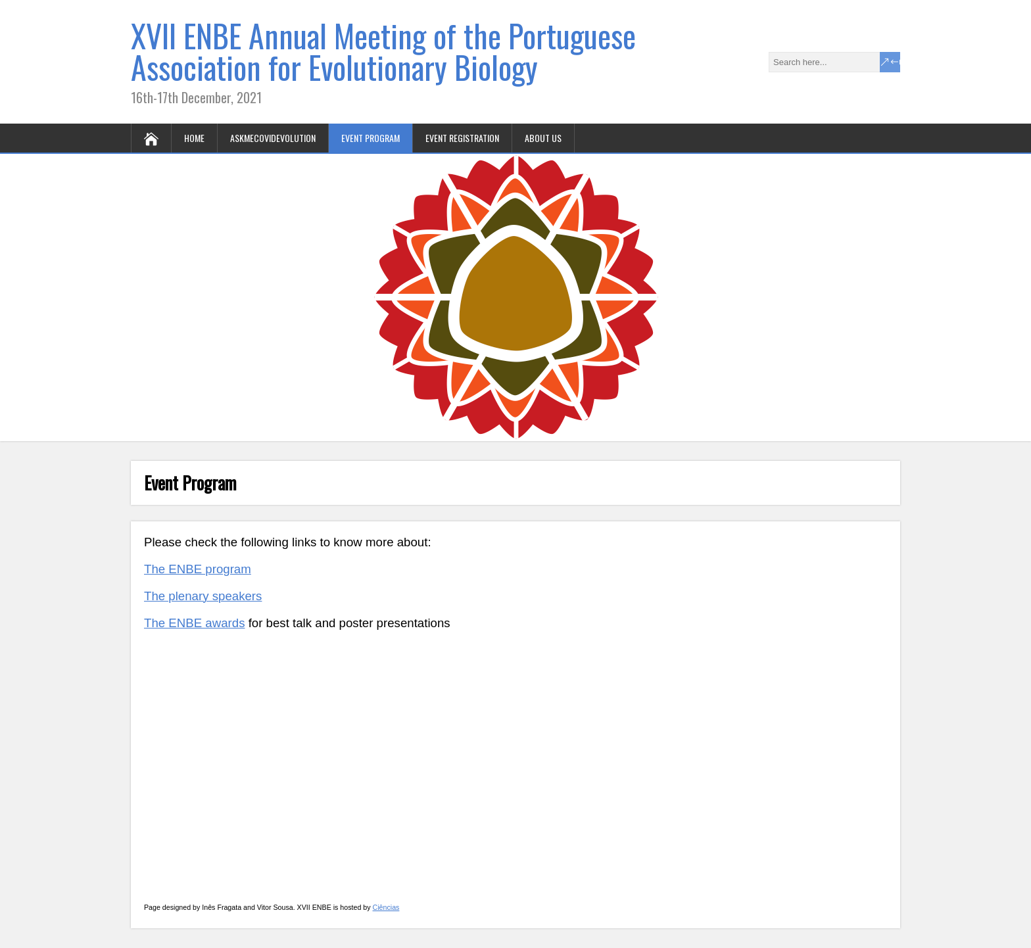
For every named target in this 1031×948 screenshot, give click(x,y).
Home (194, 138)
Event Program (370, 138)
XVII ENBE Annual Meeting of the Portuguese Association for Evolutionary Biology (383, 51)
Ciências (386, 907)
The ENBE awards (194, 623)
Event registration (462, 138)
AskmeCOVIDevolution (273, 138)
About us (543, 138)
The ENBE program (197, 569)
